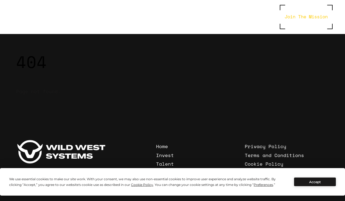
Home (162, 146)
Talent (165, 163)
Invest (165, 155)
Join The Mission (306, 16)
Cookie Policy (264, 163)
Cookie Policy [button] (142, 185)
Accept (315, 182)
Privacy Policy (265, 146)
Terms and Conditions (274, 155)
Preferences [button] (263, 185)
